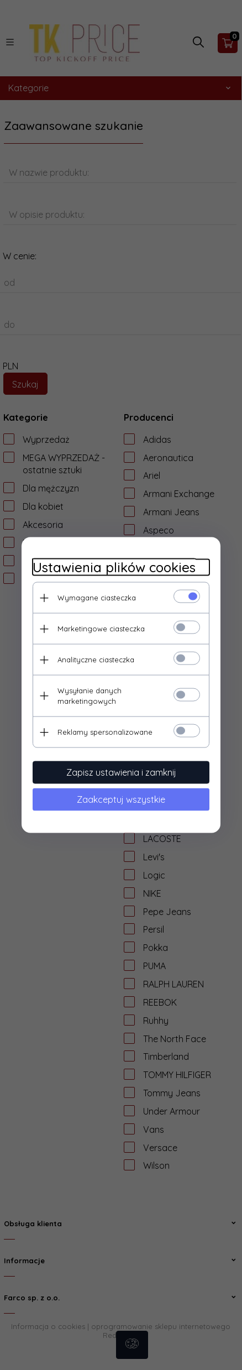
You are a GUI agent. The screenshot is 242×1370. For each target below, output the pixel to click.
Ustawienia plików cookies (114, 567)
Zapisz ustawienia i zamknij (121, 772)
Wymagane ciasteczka (96, 597)
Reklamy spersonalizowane (104, 732)
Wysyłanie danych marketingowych (89, 695)
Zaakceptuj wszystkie (121, 799)
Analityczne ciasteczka (95, 659)
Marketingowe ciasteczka (101, 628)
